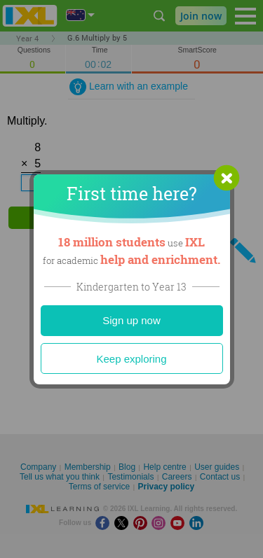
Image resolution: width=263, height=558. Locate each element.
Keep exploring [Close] (131, 359)
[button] (226, 178)
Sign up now (131, 320)
